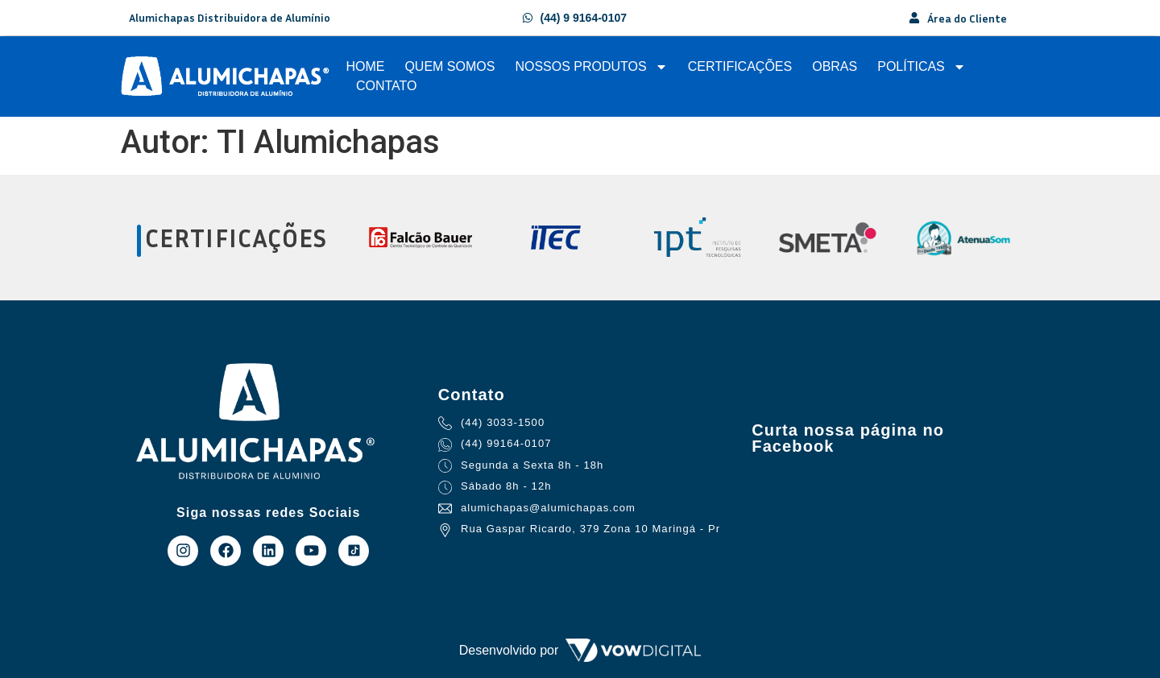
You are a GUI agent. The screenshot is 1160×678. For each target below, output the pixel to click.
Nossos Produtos (591, 66)
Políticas (921, 66)
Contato (386, 86)
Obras (834, 66)
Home (365, 66)
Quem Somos (449, 66)
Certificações (740, 66)
